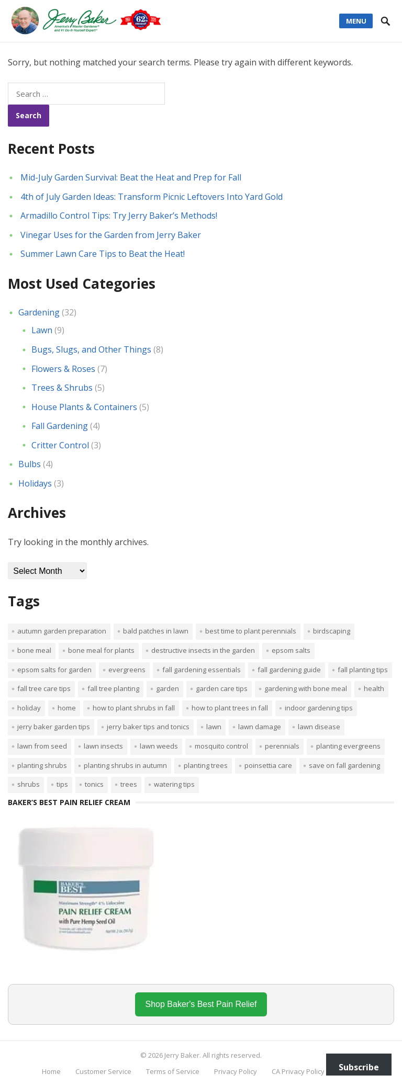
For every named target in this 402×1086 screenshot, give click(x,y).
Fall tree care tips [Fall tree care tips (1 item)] (44, 688)
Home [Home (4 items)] (67, 707)
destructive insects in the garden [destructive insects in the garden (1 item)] (203, 650)
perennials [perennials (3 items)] (282, 746)
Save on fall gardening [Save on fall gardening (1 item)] (344, 765)
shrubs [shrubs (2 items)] (28, 784)
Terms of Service (172, 1071)
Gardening (39, 312)
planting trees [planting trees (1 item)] (206, 765)
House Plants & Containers (84, 407)
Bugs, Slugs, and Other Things (91, 349)
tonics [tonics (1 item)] (94, 784)
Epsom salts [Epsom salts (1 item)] (291, 650)
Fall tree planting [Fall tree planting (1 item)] (113, 688)
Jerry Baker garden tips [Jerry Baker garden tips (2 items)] (53, 726)
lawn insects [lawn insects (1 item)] (103, 746)
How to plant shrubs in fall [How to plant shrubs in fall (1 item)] (134, 707)
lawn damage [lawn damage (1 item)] (259, 726)
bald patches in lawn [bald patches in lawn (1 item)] (155, 631)
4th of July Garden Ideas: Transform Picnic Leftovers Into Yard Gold (151, 196)
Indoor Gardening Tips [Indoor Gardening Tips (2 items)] (319, 707)
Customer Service (103, 1071)
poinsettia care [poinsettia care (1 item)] (268, 765)
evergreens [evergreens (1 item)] (127, 669)
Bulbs (29, 464)
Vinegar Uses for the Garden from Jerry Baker (110, 235)
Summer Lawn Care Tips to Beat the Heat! (102, 253)
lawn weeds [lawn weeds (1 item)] (159, 746)
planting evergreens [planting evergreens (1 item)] (348, 746)
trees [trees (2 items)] (128, 784)
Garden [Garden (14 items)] (167, 688)
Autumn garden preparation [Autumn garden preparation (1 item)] (61, 631)
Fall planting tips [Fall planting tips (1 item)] (363, 669)
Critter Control (60, 445)
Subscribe (359, 1067)
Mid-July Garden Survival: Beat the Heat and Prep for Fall (130, 177)
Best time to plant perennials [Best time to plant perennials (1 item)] (250, 631)
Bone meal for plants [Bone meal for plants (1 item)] (101, 650)
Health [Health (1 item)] (374, 688)
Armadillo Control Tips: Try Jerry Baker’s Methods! (118, 215)
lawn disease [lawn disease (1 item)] (319, 726)
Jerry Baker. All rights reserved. (213, 1055)
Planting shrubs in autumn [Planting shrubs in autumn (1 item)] (125, 765)
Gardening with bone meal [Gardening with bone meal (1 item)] (305, 688)
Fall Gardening (59, 426)
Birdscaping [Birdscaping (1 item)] (331, 631)
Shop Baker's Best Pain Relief (201, 1004)
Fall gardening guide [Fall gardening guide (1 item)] (289, 669)
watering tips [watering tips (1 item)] (174, 784)
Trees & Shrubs (62, 387)
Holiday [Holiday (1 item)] (29, 707)
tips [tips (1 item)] (62, 784)
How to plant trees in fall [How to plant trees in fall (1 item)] (230, 707)
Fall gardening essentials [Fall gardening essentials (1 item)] (201, 669)
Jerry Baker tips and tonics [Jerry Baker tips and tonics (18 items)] (148, 726)
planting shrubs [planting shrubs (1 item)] (42, 765)
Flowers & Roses (63, 369)
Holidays (35, 483)
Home (51, 1071)
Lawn (41, 330)
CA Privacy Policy (298, 1071)
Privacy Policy (235, 1071)
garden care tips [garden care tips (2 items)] (222, 688)
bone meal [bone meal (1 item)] (34, 650)
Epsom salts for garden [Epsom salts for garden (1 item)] (54, 669)
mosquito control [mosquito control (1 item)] (221, 746)
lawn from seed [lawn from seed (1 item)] (42, 746)
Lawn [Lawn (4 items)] (213, 726)
